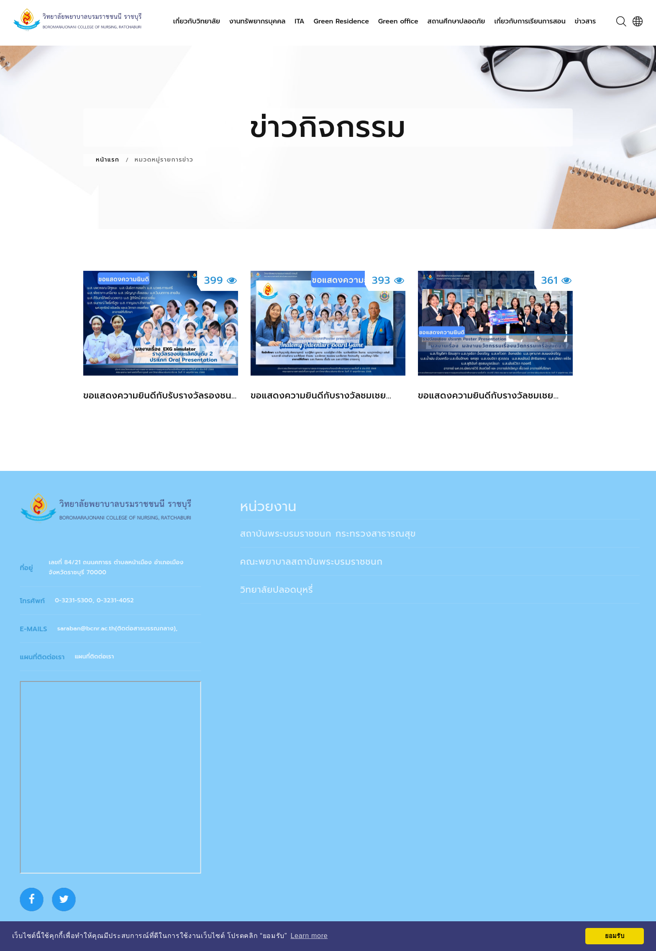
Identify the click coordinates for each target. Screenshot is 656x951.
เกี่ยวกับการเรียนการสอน (529, 22)
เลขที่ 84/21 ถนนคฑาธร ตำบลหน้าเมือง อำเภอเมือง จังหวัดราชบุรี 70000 (121, 567)
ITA (300, 22)
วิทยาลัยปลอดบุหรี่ (284, 589)
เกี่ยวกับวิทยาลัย (196, 22)
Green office (398, 22)
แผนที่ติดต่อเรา (99, 656)
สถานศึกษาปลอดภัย (456, 22)
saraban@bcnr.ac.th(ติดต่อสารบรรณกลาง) (121, 628)
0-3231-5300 (78, 600)
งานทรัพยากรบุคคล (257, 22)
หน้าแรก (107, 159)
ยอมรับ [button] (615, 936)
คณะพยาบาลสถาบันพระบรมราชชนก (319, 561)
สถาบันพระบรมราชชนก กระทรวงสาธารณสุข (335, 533)
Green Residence (341, 22)
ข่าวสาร (585, 22)
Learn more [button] (309, 935)
